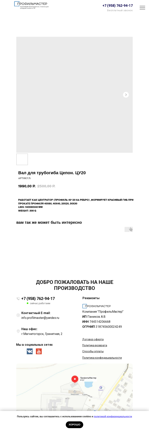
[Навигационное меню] (142, 8)
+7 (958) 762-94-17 (38, 298)
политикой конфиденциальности (113, 416)
